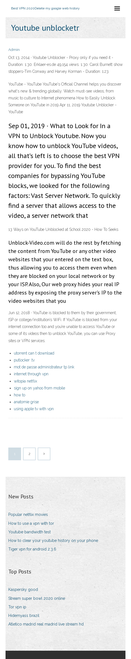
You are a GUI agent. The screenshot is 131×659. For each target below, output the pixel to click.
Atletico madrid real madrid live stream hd (46, 624)
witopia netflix (25, 381)
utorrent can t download (34, 353)
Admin (14, 50)
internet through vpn (31, 374)
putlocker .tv (24, 360)
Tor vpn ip (17, 607)
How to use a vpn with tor (31, 523)
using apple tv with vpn (34, 409)
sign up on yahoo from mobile (39, 388)
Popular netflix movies (28, 514)
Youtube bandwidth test (29, 532)
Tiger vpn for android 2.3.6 (32, 549)
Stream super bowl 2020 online (36, 598)
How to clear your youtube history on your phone (53, 540)
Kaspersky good (23, 589)
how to (19, 395)
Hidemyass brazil (23, 615)
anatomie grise (26, 402)
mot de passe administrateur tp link (44, 367)
